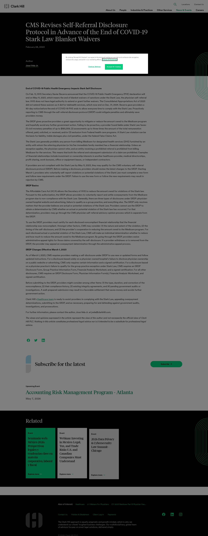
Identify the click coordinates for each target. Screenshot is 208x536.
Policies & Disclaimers (109, 59)
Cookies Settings (94, 67)
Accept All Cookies (114, 67)
